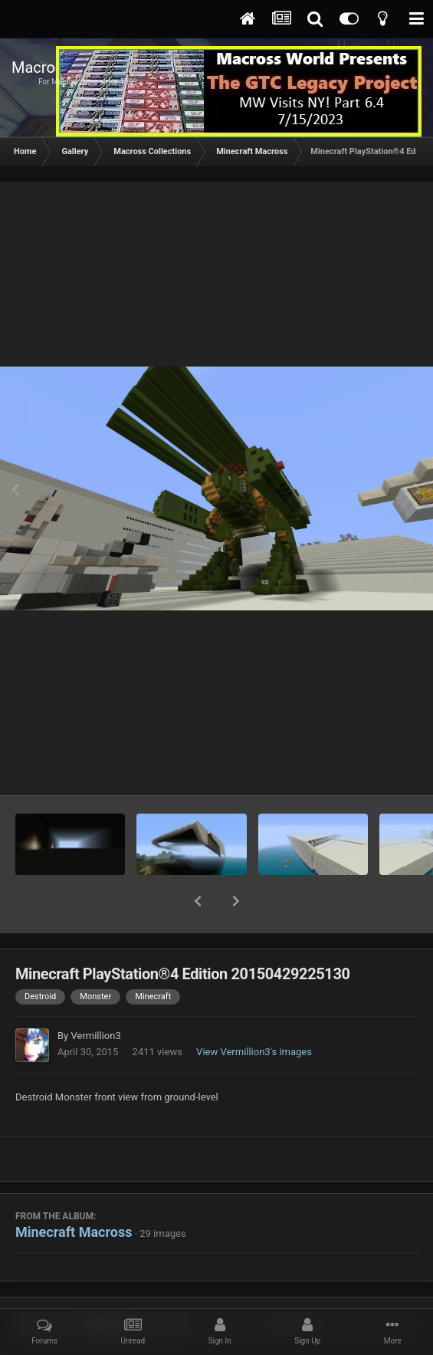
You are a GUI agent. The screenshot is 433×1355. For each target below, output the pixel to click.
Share (104, 1285)
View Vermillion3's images (254, 1012)
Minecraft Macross (73, 1192)
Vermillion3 (95, 995)
